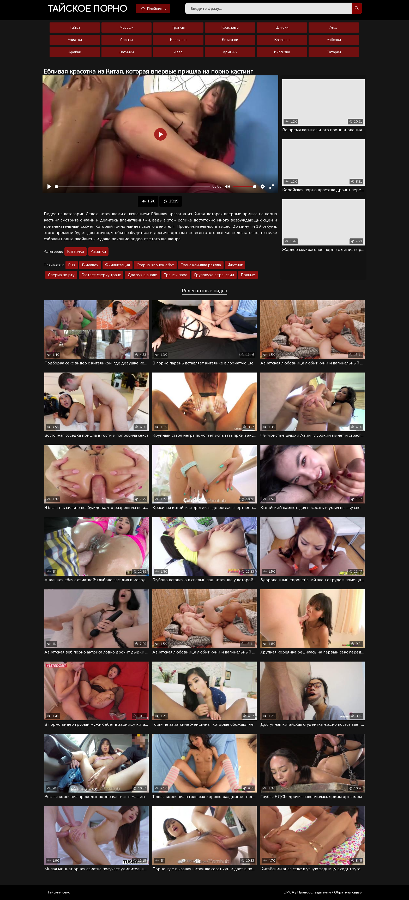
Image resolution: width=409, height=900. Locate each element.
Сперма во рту (61, 275)
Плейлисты (153, 8)
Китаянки (230, 39)
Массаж (126, 27)
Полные (248, 275)
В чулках (90, 265)
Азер (178, 52)
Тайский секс (58, 892)
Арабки (74, 52)
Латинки (126, 52)
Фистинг (235, 265)
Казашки (282, 39)
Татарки (334, 52)
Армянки (230, 52)
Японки (126, 39)
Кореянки (178, 39)
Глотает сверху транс (101, 275)
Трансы (178, 27)
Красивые (230, 27)
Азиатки (75, 39)
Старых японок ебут (155, 265)
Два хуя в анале (142, 275)
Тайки (75, 27)
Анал (333, 27)
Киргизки (282, 52)
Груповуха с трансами (214, 275)
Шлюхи (282, 27)
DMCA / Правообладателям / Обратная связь (323, 892)
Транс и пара (175, 275)
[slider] (132, 186)
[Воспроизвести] (49, 186)
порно (87, 9)
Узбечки (334, 39)
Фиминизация (117, 265)
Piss (71, 265)
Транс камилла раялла (201, 265)
